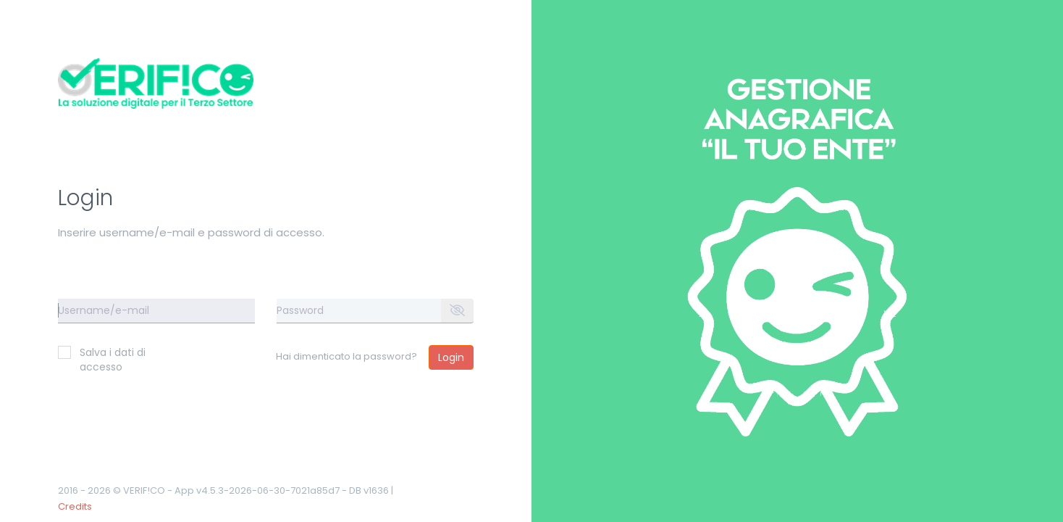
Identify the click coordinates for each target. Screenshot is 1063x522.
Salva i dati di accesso (102, 359)
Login (451, 357)
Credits (75, 506)
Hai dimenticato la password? (346, 356)
